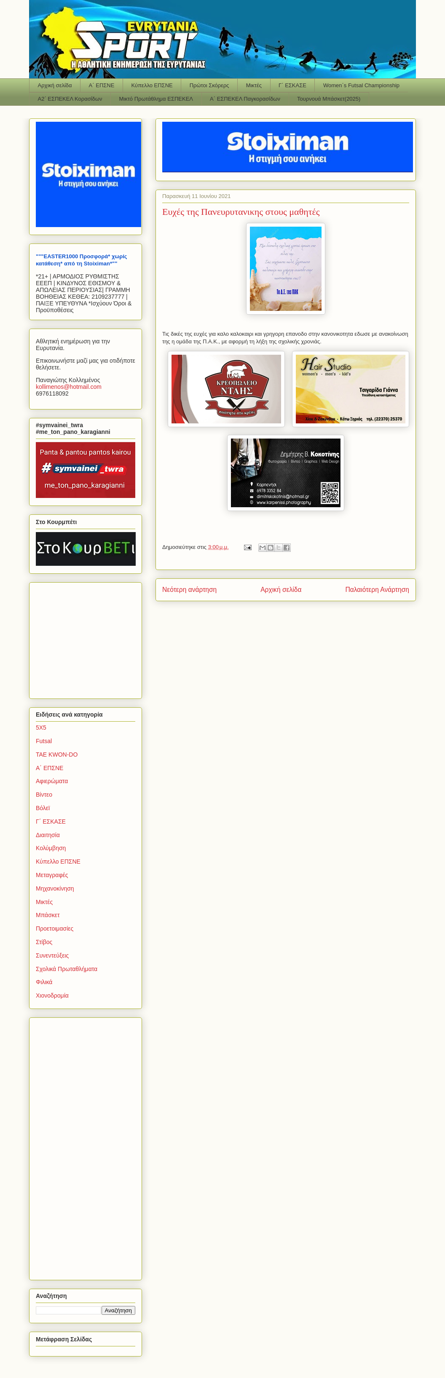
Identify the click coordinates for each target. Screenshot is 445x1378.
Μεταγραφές (52, 875)
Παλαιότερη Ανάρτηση (377, 589)
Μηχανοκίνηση (55, 888)
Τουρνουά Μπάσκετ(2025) (328, 99)
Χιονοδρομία (52, 995)
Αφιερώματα (52, 781)
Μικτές (254, 85)
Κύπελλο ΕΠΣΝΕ (151, 85)
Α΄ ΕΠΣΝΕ (102, 85)
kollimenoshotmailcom (69, 386)
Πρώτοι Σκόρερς (209, 85)
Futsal (44, 741)
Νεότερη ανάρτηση (189, 589)
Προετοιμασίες (54, 928)
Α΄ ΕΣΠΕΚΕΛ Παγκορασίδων (245, 99)
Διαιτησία (48, 835)
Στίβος (44, 942)
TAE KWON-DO (57, 754)
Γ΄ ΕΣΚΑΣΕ (292, 85)
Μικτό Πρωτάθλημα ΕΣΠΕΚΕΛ (156, 99)
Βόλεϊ (43, 808)
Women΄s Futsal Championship (361, 85)
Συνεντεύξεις (52, 955)
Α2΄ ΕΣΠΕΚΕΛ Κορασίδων (70, 99)
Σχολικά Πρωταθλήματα (66, 969)
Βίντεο (44, 794)
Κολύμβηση (51, 848)
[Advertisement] (88, 638)
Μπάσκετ (48, 915)
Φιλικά (44, 982)
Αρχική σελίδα (55, 85)
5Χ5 (41, 727)
